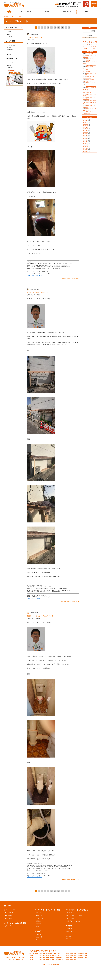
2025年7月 (85, 133)
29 (91, 46)
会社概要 (9, 32)
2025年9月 (85, 130)
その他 (37, 925)
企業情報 (69, 924)
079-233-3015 (73, 951)
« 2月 (85, 48)
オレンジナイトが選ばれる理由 (15, 921)
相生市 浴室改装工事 (91, 65)
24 (95, 44)
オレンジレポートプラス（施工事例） (48, 908)
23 (93, 44)
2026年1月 (85, 124)
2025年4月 (85, 138)
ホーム (9, 11)
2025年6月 (85, 135)
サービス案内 (45, 11)
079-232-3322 (73, 957)
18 (83, 44)
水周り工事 (39, 914)
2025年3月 (85, 140)
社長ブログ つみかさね (73, 919)
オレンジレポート (11, 62)
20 (58, 27)
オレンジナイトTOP (9, 16)
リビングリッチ (10, 916)
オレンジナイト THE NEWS (74, 914)
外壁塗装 (38, 919)
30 (62, 27)
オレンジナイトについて (25, 11)
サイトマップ (69, 937)
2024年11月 (85, 146)
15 (91, 42)
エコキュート (39, 916)
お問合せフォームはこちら (34, 275)
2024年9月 (85, 149)
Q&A (8, 52)
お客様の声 (9, 36)
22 (91, 44)
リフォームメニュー (11, 45)
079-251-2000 (73, 953)
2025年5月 (85, 136)
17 (95, 42)
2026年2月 (85, 122)
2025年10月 (85, 128)
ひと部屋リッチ (9, 911)
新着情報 (9, 65)
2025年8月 (85, 132)
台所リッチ (9, 914)
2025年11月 (85, 127)
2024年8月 (85, 151)
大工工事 (38, 911)
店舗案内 (9, 34)
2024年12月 (85, 145)
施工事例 (9, 47)
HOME (9, 904)
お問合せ (9, 54)
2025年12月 (85, 125)
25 (83, 46)
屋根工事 (38, 922)
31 (95, 46)
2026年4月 (85, 119)
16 (93, 42)
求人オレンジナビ (72, 929)
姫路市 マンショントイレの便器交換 (40, 616)
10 (55, 27)
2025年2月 (85, 141)
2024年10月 (85, 148)
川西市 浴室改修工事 (91, 86)
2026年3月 (85, 120)
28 (89, 46)
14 (89, 42)
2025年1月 (85, 143)
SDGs (86, 11)
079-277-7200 (73, 955)
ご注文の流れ (10, 49)
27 (87, 46)
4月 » (94, 48)
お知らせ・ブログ (66, 11)
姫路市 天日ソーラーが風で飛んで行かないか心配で (89, 102)
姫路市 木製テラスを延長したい (38, 292)
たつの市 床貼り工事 (34, 37)
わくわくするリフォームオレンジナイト (15, 5)
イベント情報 (10, 67)
